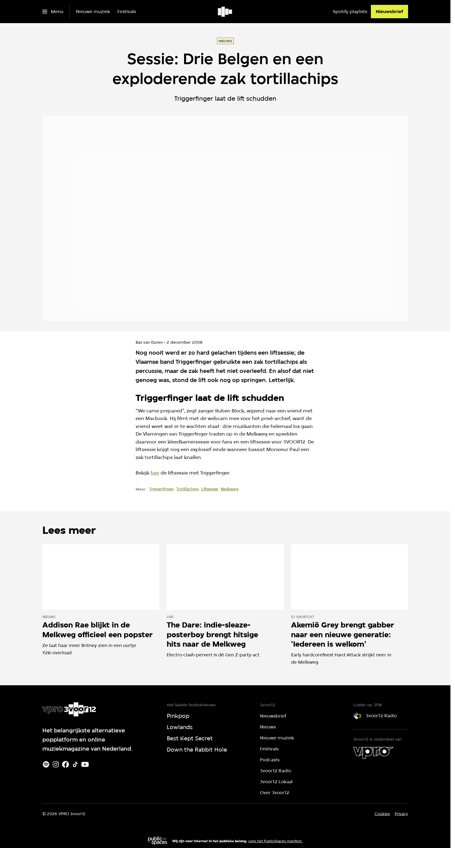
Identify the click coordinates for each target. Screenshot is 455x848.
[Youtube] (85, 764)
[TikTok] (75, 764)
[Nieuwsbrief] (389, 11)
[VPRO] (373, 753)
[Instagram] (55, 764)
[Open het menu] (53, 11)
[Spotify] (46, 764)
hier (155, 473)
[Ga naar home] (225, 11)
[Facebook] (65, 764)
